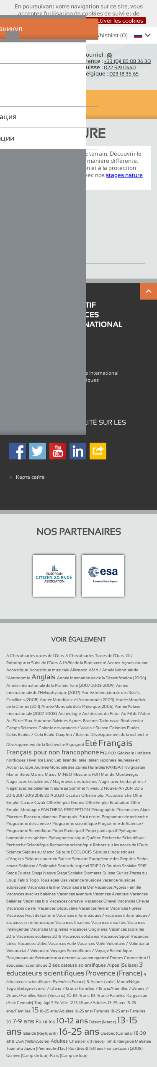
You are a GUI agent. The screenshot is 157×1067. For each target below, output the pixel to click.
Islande (69, 760)
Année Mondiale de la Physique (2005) (77, 706)
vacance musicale (85, 880)
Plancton (32, 816)
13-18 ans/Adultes (90, 1002)
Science (13, 852)
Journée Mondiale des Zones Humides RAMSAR (78, 767)
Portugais (68, 816)
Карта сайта (30, 477)
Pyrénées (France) (69, 981)
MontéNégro (129, 981)
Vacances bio (35, 901)
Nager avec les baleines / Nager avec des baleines (51, 781)
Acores (113, 662)
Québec (93, 837)
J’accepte (61, 20)
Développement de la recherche (119, 734)
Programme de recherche (125, 816)
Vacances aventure (74, 894)
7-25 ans (136, 988)
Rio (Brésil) (78, 1048)
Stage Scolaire (69, 873)
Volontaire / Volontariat (127, 943)
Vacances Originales (49, 929)
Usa (63, 880)
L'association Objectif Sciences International (67, 373)
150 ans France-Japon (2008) (116, 1048)
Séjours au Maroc (38, 852)
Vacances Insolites (72, 922)
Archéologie (69, 713)
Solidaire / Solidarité (38, 866)
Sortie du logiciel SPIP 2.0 (81, 866)
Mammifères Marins (25, 774)
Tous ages (49, 880)
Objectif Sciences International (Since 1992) (35, 64)
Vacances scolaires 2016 (38, 936)
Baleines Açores (67, 720)
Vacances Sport (114, 936)
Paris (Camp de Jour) (69, 1055)
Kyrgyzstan (134, 767)
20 (8, 1022)
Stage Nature (37, 249)
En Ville (61, 1002)
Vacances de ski (21, 908)
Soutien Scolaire (121, 866)
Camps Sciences (21, 727)
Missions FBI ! (86, 774)
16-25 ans (79, 1031)
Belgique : (110, 73)
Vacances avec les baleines (31, 894)
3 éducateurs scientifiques (74, 968)
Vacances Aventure (111, 894)
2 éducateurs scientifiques (77, 965)
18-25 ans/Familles (128, 1011)
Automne (42, 720)
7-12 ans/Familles (78, 988)
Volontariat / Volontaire (27, 950)
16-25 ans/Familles (92, 1011)
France (108, 753)
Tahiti (23, 880)
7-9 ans (23, 1021)
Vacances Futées (126, 908)
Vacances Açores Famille (118, 887)
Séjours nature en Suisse (48, 858)
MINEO (65, 774)
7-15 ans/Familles (111, 988)
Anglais (43, 677)
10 (69, 995)
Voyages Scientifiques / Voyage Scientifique (91, 950)
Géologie (125, 753)
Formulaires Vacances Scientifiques (57, 380)
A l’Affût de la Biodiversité (82, 662)
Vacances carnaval (66, 901)
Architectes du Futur (101, 713)
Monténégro (127, 774)
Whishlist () (106, 35)
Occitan (72, 795)
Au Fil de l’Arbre (135, 713)
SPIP (142, 866)
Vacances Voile (91, 943)
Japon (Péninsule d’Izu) (45, 1048)
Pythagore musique (67, 837)
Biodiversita (132, 720)
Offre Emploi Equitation (107, 802)
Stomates (92, 873)
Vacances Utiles (32, 943)
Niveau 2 (94, 788)
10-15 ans (81, 995)
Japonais (108, 760)
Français (115, 743)
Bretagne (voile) (31, 988)
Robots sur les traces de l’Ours (120, 845)
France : (116, 60)
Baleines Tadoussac (101, 720)
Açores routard (135, 662)
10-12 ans (72, 1021)
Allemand (79, 670)
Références (29, 387)
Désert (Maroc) (102, 1022)
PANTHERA (52, 809)
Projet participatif (101, 830)
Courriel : (97, 54)
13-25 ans (116, 1002)
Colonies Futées (124, 727)
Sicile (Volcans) (51, 995)
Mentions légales (36, 394)
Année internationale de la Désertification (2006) (101, 678)
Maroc (51, 774)
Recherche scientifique (71, 845)
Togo (34, 880)
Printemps (89, 816)
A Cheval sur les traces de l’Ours (35, 655)
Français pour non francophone (52, 752)
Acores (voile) (103, 981)
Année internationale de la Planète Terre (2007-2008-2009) (60, 685)
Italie (81, 760)
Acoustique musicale (49, 670)
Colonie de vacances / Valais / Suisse (73, 727)
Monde (107, 774)
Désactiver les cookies (113, 20)
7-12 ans (54, 988)
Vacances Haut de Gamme (30, 915)
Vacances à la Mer (78, 887)
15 (35, 1010)
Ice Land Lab (50, 760)
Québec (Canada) (116, 1033)
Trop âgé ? (43, 1002)
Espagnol (75, 744)
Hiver (31, 760)
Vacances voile (62, 943)
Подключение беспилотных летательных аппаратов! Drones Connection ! (77, 957)
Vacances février (94, 908)
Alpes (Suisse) (122, 965)
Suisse (109, 873)
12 (71, 1002)
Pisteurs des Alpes (133, 809)
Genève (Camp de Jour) (27, 1055)
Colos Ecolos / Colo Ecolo (30, 734)
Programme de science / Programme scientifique (51, 823)
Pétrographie (103, 809)
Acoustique (17, 670)
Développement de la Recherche (35, 744)
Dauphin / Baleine (72, 734)
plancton (49, 816)
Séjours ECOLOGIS (74, 852)
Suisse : (109, 67)
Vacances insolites (108, 922)
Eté (91, 743)
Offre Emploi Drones (65, 802)
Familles (45, 1022)
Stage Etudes (18, 873)
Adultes (59, 1041)
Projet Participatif (68, 830)
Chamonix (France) (87, 1041)
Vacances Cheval (100, 901)
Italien (93, 760)
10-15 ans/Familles (108, 995)
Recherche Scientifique (123, 837)
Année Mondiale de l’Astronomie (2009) (77, 699)
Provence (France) (114, 973)
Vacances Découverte (57, 908)
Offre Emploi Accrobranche (106, 795)
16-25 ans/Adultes (56, 1011)
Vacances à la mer (43, 887)
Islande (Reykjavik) (40, 1033)
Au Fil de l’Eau (19, 720)
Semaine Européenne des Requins (104, 858)
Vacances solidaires (80, 936)
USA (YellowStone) (32, 1041)
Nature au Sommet (67, 788)
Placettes (14, 816)
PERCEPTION (77, 809)
